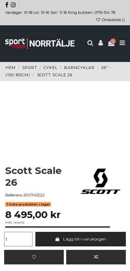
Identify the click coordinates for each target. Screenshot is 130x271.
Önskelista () (110, 19)
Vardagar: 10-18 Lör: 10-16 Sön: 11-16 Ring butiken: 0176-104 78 (60, 12)
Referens (13, 195)
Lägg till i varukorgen (80, 239)
